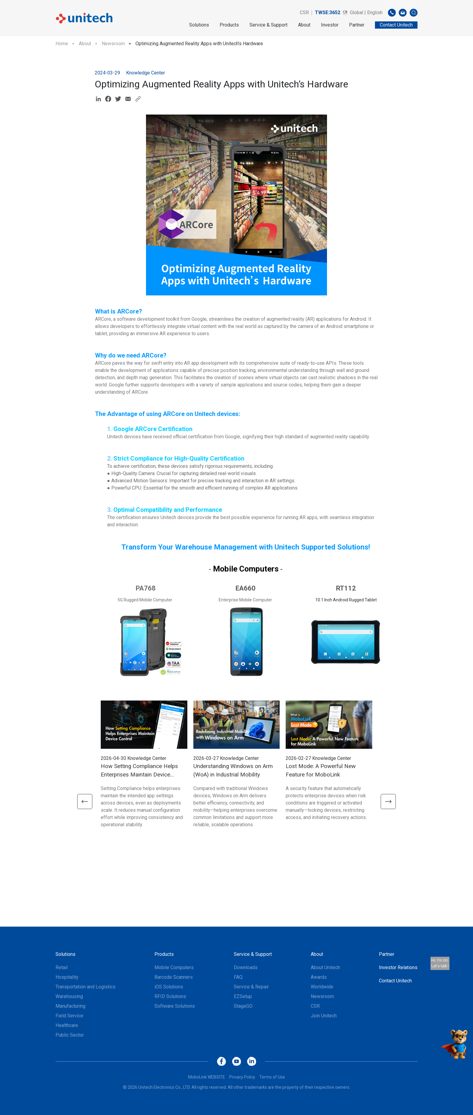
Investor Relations (398, 967)
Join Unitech (324, 1016)
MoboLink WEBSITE (206, 1077)
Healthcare (67, 1025)
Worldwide (322, 987)
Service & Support (268, 25)
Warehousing (69, 996)
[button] (84, 801)
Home (62, 43)
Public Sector (70, 1035)
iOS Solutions (168, 987)
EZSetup (243, 996)
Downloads (246, 967)
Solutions (199, 25)
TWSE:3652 (327, 12)
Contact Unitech (395, 981)
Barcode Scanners (173, 977)
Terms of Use (272, 1077)
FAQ (238, 977)
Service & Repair (251, 987)
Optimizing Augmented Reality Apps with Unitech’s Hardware (199, 43)
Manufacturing (70, 1006)
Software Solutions (174, 1006)
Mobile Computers (174, 967)
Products (229, 25)
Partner (356, 25)
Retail (62, 967)
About (304, 25)
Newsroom (113, 43)
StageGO (243, 1006)
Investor (329, 25)
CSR (304, 12)
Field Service (69, 1016)
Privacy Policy (242, 1077)
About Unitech (325, 967)
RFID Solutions (170, 996)
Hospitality (67, 977)
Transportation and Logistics (86, 987)
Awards (319, 977)
